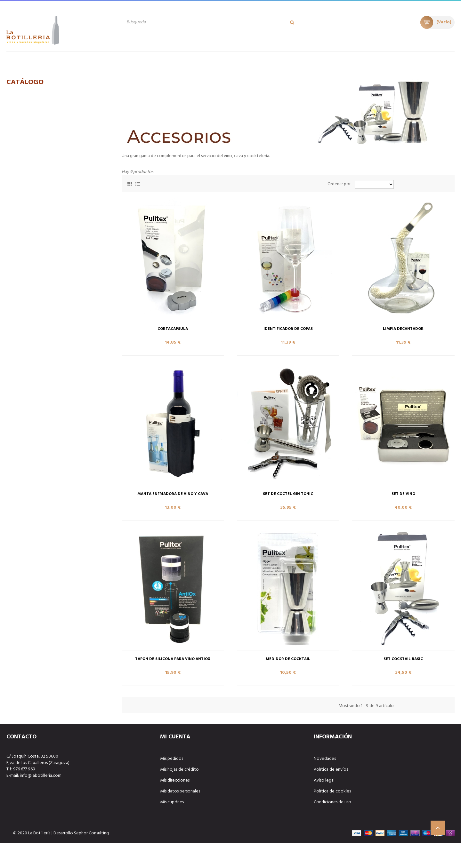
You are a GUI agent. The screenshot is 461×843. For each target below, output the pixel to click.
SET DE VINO (403, 494)
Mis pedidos (171, 758)
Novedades (325, 758)
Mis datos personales (180, 791)
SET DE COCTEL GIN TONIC (288, 494)
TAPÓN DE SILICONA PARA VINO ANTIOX (172, 659)
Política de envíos (331, 769)
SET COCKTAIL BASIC (403, 659)
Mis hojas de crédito (179, 769)
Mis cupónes (172, 802)
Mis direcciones (175, 780)
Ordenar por (339, 184)
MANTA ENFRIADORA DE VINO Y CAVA (172, 494)
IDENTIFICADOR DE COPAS (288, 329)
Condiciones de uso (332, 802)
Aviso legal (324, 780)
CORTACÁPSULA (173, 329)
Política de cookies (332, 791)
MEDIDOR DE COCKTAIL (288, 659)
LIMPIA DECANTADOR (403, 329)
